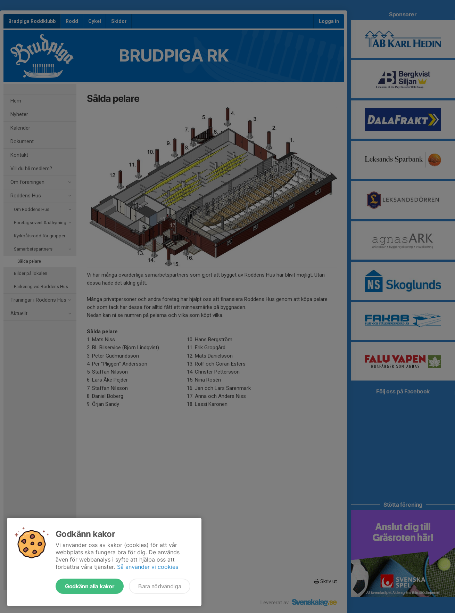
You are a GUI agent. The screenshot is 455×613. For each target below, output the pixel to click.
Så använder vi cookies (147, 566)
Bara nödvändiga (159, 586)
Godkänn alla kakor (89, 586)
